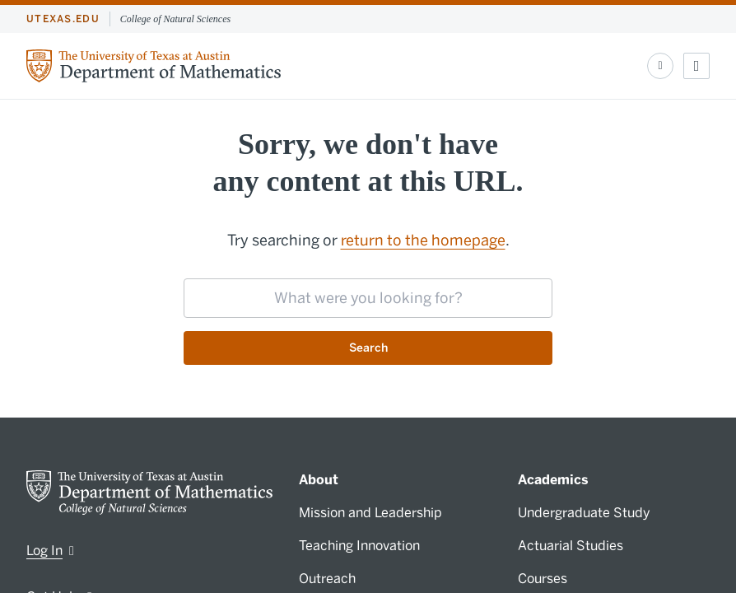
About (318, 480)
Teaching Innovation (359, 545)
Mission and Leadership (370, 513)
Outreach (327, 578)
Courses (542, 578)
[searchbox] (368, 298)
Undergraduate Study (584, 513)
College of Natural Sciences (175, 19)
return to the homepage (423, 240)
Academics (553, 480)
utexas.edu (63, 19)
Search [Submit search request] (368, 348)
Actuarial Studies (570, 545)
